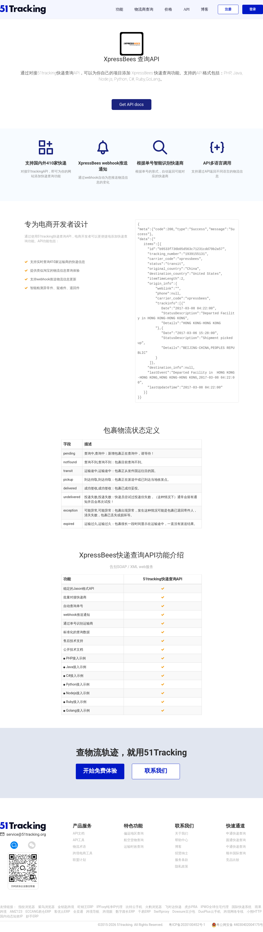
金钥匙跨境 (66, 907)
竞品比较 (232, 860)
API (186, 9)
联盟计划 (79, 860)
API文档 (79, 833)
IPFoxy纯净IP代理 (109, 907)
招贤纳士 (181, 853)
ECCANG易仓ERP (38, 911)
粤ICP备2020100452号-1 (187, 925)
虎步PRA (191, 907)
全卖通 (78, 911)
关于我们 (181, 833)
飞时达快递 (173, 907)
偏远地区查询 (134, 833)
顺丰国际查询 (236, 853)
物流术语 (79, 846)
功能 (119, 9)
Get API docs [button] (131, 104)
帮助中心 (181, 840)
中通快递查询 (236, 846)
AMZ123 (16, 911)
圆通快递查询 (236, 840)
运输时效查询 (134, 846)
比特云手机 (134, 907)
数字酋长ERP (125, 911)
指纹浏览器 (26, 907)
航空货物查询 (134, 840)
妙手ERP (32, 916)
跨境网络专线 (233, 911)
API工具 (79, 840)
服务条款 (181, 860)
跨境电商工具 (83, 853)
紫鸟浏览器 (46, 907)
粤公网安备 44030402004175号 (239, 925)
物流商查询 (143, 9)
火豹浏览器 (153, 907)
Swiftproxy (161, 911)
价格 (168, 9)
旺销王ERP (85, 907)
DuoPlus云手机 (209, 911)
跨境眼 (108, 911)
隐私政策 (181, 866)
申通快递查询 (236, 833)
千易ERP (144, 911)
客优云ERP (62, 911)
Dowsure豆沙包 (183, 911)
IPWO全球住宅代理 (215, 907)
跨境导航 (92, 911)
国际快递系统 (241, 907)
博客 (204, 9)
